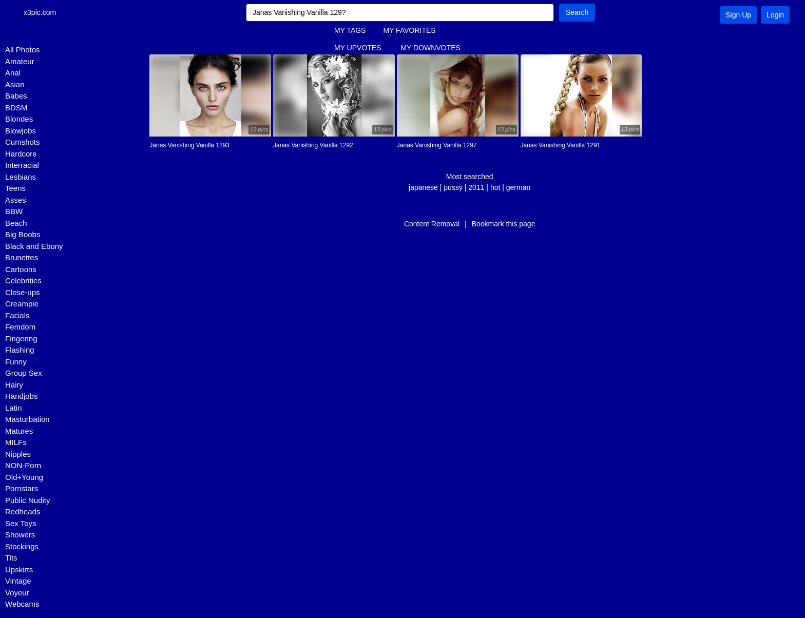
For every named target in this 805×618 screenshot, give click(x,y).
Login (775, 15)
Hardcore (21, 153)
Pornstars (21, 488)
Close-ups (22, 292)
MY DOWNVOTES (430, 48)
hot (495, 187)
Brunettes (21, 257)
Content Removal (431, 224)
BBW (14, 211)
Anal (13, 72)
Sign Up (738, 15)
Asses (15, 200)
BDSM (16, 107)
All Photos (22, 49)
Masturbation (27, 419)
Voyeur (17, 592)
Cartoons (20, 269)
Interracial (22, 165)
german (518, 187)
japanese (423, 187)
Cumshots (22, 142)
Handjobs (21, 396)
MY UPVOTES (357, 48)
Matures (19, 431)
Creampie (22, 303)
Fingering (21, 338)
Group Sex (23, 373)
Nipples (18, 454)
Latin (13, 407)
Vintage (18, 580)
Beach (16, 223)
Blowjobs (20, 130)
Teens (15, 188)
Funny (16, 361)
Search (577, 12)
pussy (453, 187)
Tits (11, 557)
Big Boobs (22, 234)
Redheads (22, 511)
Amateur (19, 61)
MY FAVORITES (409, 30)
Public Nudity (27, 500)
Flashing (19, 349)
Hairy (14, 384)
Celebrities (23, 280)
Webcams (22, 604)
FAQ (341, 65)
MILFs (16, 442)
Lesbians (20, 176)
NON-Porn (23, 465)
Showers (20, 534)
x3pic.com (42, 12)
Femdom (20, 326)
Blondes (19, 118)
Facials (17, 315)
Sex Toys (20, 523)
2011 (476, 187)
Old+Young (24, 477)
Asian (15, 84)
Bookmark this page (503, 224)
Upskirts (19, 569)
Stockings (22, 546)
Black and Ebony (34, 246)
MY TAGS (350, 30)
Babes (16, 95)
